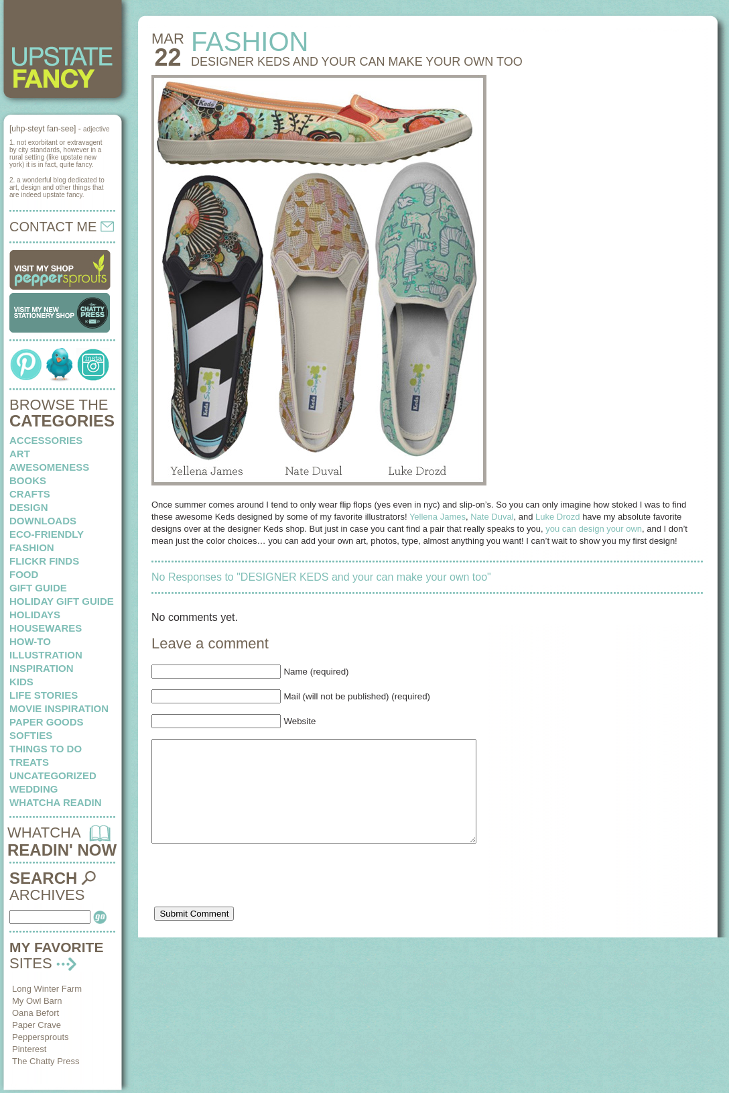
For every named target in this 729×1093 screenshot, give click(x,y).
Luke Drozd (557, 517)
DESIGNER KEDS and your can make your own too (357, 61)
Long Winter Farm (47, 989)
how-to (30, 641)
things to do (45, 748)
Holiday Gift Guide (61, 601)
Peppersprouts (40, 1037)
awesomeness (49, 467)
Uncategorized (52, 775)
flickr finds (44, 561)
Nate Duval (491, 517)
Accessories (45, 440)
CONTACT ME (61, 226)
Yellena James (437, 517)
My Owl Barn (37, 1001)
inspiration (41, 668)
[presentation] (253, 900)
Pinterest (29, 1049)
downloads (42, 520)
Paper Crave (36, 1025)
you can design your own (593, 529)
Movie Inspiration (59, 708)
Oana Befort (35, 1013)
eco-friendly (46, 534)
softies (30, 735)
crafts (29, 494)
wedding (33, 789)
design (28, 507)
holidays (34, 614)
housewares (45, 628)
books (27, 480)
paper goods (46, 722)
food (23, 574)
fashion (31, 547)
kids (21, 681)
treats (29, 762)
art (19, 453)
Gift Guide (38, 587)
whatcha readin (55, 802)
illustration (45, 654)
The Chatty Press (45, 1061)
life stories (43, 695)
